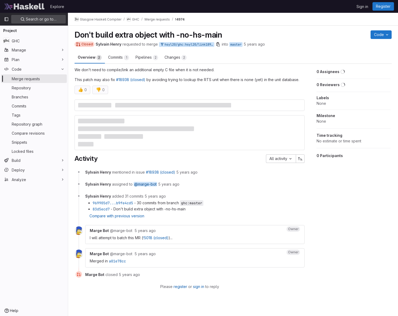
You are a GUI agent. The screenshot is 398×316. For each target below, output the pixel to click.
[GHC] (34, 41)
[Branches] (34, 97)
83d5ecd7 (101, 209)
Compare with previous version (116, 216)
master (235, 44)
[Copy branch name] (218, 44)
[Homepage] (24, 6)
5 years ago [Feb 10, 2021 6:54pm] (254, 44)
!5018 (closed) (156, 237)
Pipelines (147, 57)
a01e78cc (117, 261)
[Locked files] (34, 151)
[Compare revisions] (34, 133)
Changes (176, 57)
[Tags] (34, 115)
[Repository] (34, 87)
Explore (57, 6)
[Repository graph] (34, 124)
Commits (118, 57)
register (180, 286)
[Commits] (34, 106)
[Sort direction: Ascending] (300, 158)
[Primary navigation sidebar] (6, 19)
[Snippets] (34, 142)
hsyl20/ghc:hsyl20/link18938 (187, 44)
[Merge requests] (34, 78)
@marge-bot (145, 184)
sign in (198, 286)
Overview (90, 57)
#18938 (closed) (130, 79)
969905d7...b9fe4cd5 (113, 203)
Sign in (362, 6)
